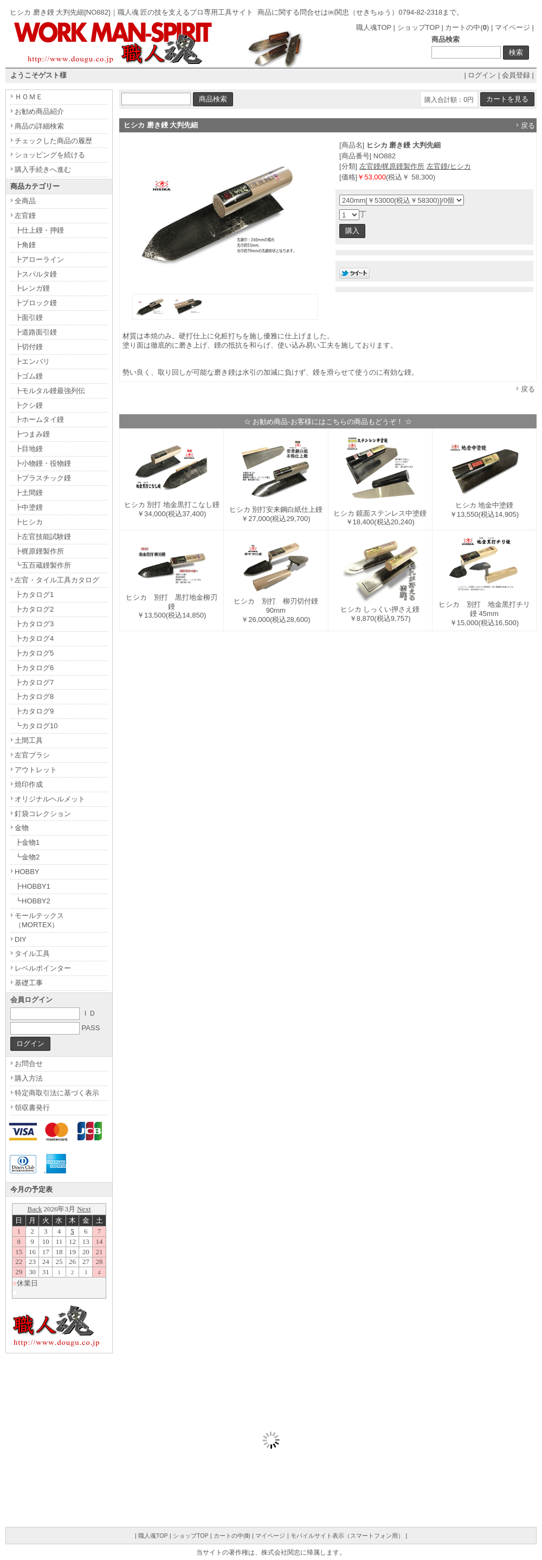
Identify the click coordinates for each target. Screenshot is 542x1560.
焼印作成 (29, 784)
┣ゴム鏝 (29, 376)
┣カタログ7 (34, 682)
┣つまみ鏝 (32, 434)
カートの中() (467, 27)
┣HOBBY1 (32, 886)
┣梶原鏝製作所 (39, 551)
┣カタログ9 (34, 711)
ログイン (482, 75)
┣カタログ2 (34, 609)
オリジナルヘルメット (50, 799)
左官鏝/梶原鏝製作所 (392, 166)
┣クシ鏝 (29, 405)
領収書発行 (32, 1107)
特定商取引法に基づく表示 (57, 1093)
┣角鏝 (25, 245)
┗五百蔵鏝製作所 (43, 565)
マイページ (512, 27)
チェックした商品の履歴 (53, 141)
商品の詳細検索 (39, 126)
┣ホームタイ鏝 (39, 419)
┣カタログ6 (34, 668)
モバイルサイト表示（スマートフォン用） (347, 1535)
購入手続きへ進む (43, 169)
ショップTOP (418, 27)
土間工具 (29, 740)
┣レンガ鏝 (32, 288)
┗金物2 (27, 857)
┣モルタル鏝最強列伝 (50, 391)
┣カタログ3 (34, 624)
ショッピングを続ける (50, 155)
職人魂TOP (373, 27)
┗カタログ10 (36, 726)
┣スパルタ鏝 (36, 274)
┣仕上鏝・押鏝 (39, 230)
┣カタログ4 (34, 638)
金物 (22, 828)
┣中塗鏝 (29, 507)
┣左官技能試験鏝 (43, 536)
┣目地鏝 (29, 449)
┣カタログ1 (34, 594)
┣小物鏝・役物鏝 (43, 463)
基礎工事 (29, 983)
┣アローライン (39, 259)
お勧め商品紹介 (39, 111)
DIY (21, 939)
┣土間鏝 (29, 493)
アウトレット (36, 770)
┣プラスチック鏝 (43, 478)
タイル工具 (32, 953)
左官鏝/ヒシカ (449, 166)
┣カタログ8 (34, 696)
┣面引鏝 (29, 317)
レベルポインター (43, 968)
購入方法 (29, 1078)
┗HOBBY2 (32, 901)
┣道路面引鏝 (36, 332)
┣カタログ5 (34, 653)
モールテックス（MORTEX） (39, 920)
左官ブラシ (32, 755)
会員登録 (516, 75)
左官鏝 (25, 215)
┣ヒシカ (29, 522)
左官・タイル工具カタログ (57, 580)
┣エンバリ (32, 361)
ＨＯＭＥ (29, 97)
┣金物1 (27, 842)
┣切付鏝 (29, 347)
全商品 (25, 201)
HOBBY (27, 872)
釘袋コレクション (43, 814)
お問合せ (29, 1064)
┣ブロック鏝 (36, 303)
